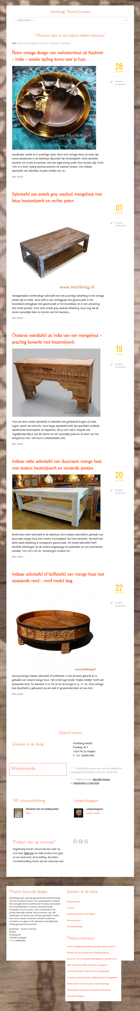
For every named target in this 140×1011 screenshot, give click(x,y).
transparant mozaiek (88, 990)
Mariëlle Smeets (101, 779)
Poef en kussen (86, 984)
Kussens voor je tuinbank (79, 959)
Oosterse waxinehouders (79, 977)
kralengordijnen (101, 952)
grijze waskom (108, 946)
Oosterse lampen (75, 971)
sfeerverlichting (101, 984)
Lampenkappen (94, 809)
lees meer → (19, 176)
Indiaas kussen (74, 952)
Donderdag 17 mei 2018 (86, 783)
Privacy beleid (73, 902)
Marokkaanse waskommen (104, 959)
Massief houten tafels (77, 965)
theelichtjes (72, 990)
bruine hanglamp (75, 946)
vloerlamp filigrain (75, 996)
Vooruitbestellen (75, 926)
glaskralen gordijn (92, 946)
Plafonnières (73, 984)
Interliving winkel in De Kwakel (81, 914)
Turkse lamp (105, 990)
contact (70, 908)
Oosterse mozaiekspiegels (97, 971)
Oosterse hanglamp (97, 965)
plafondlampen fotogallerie (104, 977)
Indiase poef (88, 952)
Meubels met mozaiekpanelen (42, 809)
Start (14, 43)
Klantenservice (74, 920)
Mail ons (29, 853)
